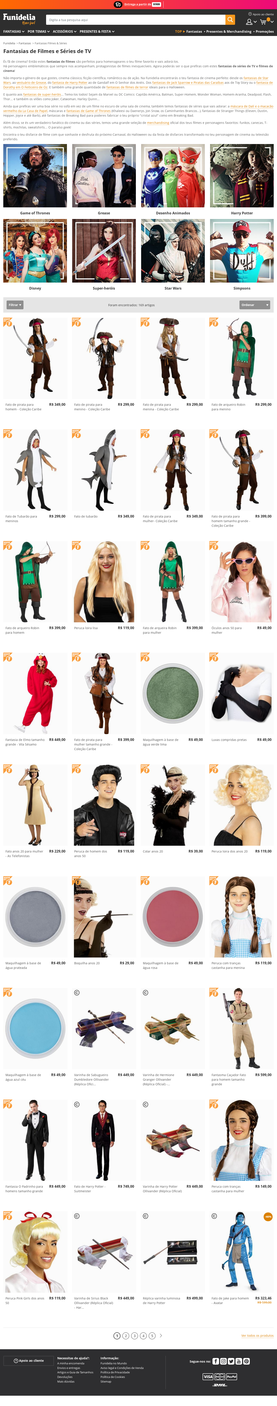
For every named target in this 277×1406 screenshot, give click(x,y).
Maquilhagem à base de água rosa (160, 909)
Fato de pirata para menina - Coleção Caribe (161, 351)
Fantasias (25, 43)
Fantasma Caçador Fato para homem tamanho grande (229, 1023)
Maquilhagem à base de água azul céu (23, 1021)
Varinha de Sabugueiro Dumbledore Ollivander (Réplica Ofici (91, 1023)
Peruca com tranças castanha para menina (228, 909)
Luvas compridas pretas (229, 684)
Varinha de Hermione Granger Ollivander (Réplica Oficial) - (158, 1023)
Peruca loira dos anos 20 (230, 796)
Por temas (37, 31)
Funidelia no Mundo (114, 1308)
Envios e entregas (68, 1312)
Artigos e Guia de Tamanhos (75, 1317)
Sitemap (106, 1326)
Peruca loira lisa (86, 572)
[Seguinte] (160, 1280)
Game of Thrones (35, 157)
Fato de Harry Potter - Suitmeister (90, 1133)
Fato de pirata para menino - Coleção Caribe (92, 351)
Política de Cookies (113, 1321)
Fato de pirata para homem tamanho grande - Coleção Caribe (231, 465)
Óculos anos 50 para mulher (227, 574)
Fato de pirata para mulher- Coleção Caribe (160, 463)
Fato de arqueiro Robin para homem (22, 574)
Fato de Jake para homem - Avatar (230, 1244)
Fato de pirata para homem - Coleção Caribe (23, 351)
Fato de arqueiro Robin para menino (228, 351)
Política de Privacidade (115, 1317)
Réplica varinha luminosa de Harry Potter (161, 1244)
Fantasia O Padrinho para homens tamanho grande (24, 1133)
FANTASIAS (12, 31)
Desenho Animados (173, 157)
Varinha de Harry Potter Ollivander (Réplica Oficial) (162, 1133)
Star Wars (173, 232)
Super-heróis (104, 232)
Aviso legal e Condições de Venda (122, 1312)
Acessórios (63, 31)
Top (178, 31)
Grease (104, 157)
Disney (35, 232)
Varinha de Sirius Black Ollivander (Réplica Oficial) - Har (93, 1247)
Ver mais (14, 83)
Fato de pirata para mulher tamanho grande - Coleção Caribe (93, 688)
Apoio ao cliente (29, 1305)
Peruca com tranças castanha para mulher (228, 1133)
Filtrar (13, 249)
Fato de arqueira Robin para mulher (160, 574)
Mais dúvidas (65, 1326)
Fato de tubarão (85, 461)
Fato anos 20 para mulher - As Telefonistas (24, 798)
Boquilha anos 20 (87, 907)
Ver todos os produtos (257, 1280)
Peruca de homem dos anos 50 (90, 798)
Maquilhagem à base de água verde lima (160, 686)
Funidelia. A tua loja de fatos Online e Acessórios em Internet (19, 19)
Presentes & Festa (95, 31)
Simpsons (242, 232)
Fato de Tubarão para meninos (21, 463)
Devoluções (64, 1321)
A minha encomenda (70, 1308)
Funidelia (9, 43)
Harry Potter (242, 157)
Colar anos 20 (153, 796)
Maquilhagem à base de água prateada (23, 909)
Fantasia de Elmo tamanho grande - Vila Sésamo (25, 686)
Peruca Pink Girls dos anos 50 (24, 1244)
